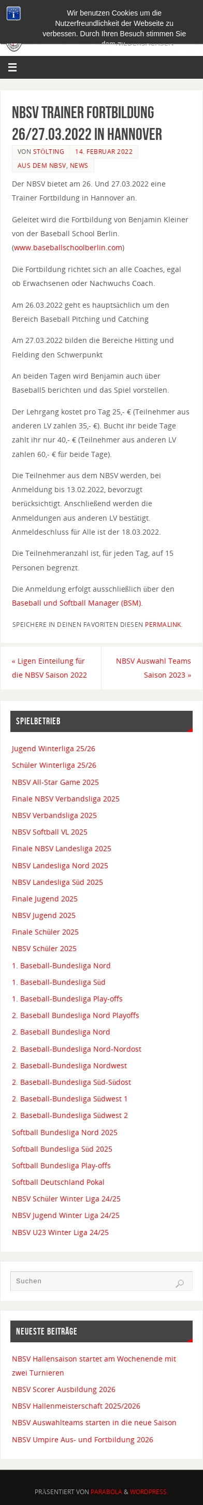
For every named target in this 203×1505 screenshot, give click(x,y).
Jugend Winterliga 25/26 (53, 748)
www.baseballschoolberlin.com (68, 247)
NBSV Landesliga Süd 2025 (57, 882)
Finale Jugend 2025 (45, 899)
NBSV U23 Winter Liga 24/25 (60, 1232)
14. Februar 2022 (104, 151)
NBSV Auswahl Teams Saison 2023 (153, 668)
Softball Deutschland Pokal (58, 1182)
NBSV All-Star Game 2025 (55, 782)
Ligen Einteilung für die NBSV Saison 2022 (49, 668)
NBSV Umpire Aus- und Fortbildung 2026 (82, 1439)
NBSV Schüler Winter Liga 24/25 (66, 1198)
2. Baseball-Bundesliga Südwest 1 (70, 1098)
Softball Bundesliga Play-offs (61, 1165)
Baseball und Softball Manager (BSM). (77, 603)
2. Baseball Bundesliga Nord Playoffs (75, 1015)
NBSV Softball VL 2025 (50, 832)
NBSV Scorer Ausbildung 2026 (63, 1389)
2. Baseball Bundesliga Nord (61, 1032)
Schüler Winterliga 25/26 (54, 765)
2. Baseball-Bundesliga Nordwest (69, 1065)
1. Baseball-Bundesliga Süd (59, 982)
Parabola (106, 1491)
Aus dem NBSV (42, 165)
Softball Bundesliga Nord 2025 (65, 1132)
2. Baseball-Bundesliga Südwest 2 (70, 1115)
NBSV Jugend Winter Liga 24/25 (66, 1215)
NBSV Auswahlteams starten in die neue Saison (94, 1422)
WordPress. (149, 1491)
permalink (163, 624)
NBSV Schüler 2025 (44, 948)
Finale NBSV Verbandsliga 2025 (66, 799)
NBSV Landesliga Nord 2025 (60, 865)
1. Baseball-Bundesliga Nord (61, 965)
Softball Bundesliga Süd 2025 (62, 1149)
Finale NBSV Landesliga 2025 (61, 848)
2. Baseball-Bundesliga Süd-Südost (71, 1082)
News (79, 165)
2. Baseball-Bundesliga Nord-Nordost (76, 1049)
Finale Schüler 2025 (45, 932)
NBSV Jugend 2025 (44, 915)
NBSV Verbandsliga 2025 (54, 815)
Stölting (49, 151)
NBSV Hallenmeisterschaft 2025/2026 (76, 1406)
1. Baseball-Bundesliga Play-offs (67, 999)
